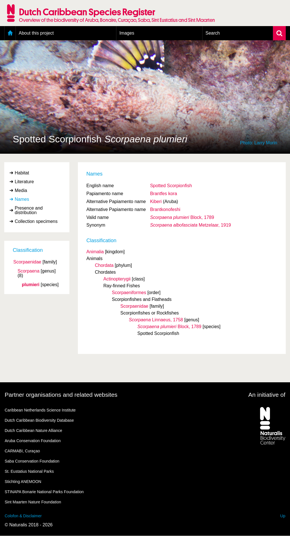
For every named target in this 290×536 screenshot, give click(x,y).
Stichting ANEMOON (23, 481)
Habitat (22, 172)
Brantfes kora (163, 193)
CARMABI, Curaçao (22, 451)
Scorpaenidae (27, 262)
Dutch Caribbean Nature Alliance (33, 430)
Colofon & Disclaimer (23, 516)
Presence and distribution (29, 210)
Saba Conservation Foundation (32, 461)
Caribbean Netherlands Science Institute (40, 410)
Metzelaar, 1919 (190, 225)
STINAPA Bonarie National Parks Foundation (44, 491)
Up (282, 516)
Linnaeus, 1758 (156, 319)
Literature (24, 181)
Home (10, 33)
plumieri (30, 284)
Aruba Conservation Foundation (33, 440)
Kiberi (156, 201)
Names (22, 199)
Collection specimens (36, 221)
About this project (36, 33)
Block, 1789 (182, 217)
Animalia (95, 251)
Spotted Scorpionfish (171, 185)
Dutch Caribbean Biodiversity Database (39, 420)
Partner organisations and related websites (61, 394)
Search (212, 33)
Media (21, 190)
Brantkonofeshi (165, 209)
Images (126, 33)
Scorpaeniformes (129, 292)
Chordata (104, 265)
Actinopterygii (117, 279)
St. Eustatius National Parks (29, 471)
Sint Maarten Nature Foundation (33, 502)
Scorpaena (28, 271)
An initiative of (266, 394)
